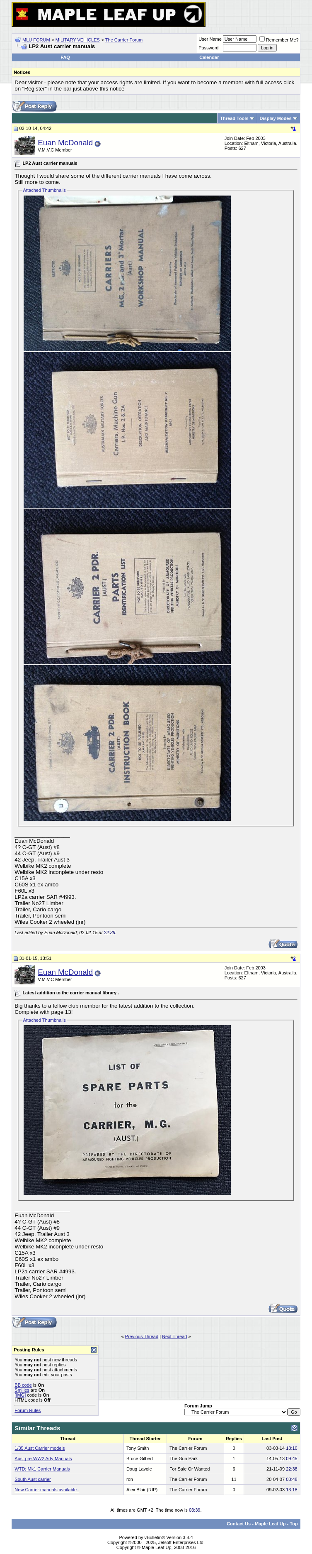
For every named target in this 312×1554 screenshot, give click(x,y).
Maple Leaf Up (270, 1523)
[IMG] (20, 1394)
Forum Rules (28, 1410)
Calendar (209, 57)
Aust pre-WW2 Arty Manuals (43, 1458)
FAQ (65, 57)
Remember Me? (279, 39)
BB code (23, 1385)
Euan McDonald (65, 142)
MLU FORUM (36, 39)
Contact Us (239, 1523)
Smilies (22, 1390)
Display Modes (276, 118)
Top (293, 1523)
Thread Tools (234, 118)
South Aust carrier (33, 1479)
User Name (210, 39)
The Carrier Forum (124, 39)
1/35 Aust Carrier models (40, 1448)
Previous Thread (142, 1336)
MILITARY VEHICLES (78, 39)
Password (208, 47)
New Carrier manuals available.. (47, 1489)
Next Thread (174, 1336)
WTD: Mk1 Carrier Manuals (42, 1468)
